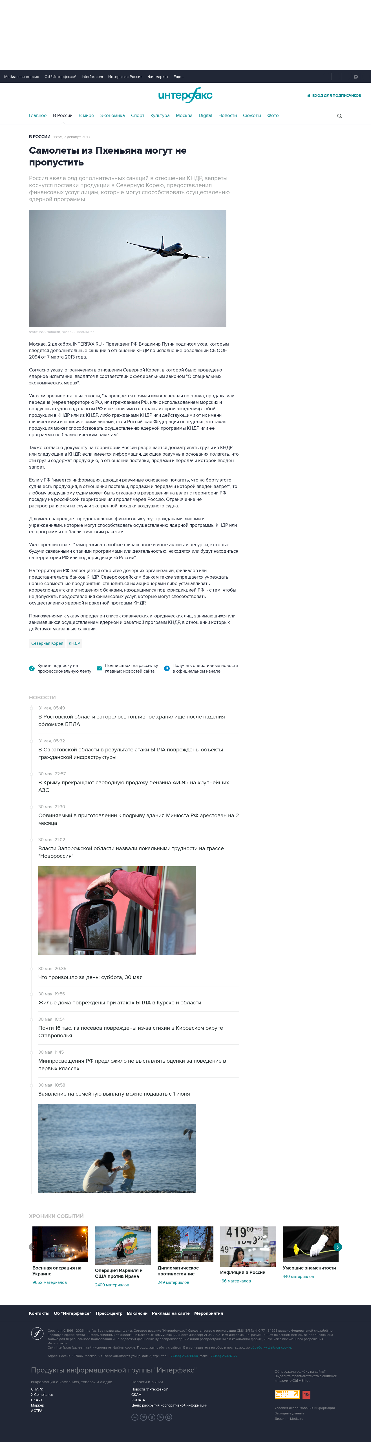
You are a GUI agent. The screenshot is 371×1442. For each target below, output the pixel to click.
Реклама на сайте (171, 1313)
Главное (38, 115)
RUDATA (138, 1400)
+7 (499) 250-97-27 (223, 1356)
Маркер (37, 1405)
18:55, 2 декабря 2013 (72, 137)
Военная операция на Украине (56, 1271)
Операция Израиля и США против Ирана (119, 1273)
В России (62, 115)
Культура (160, 115)
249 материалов (173, 1282)
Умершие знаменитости (309, 1268)
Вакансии (137, 1313)
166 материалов (235, 1281)
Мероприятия (208, 1313)
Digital (205, 115)
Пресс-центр (109, 1313)
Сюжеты (252, 115)
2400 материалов (112, 1285)
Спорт (137, 115)
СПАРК (37, 1389)
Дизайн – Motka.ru (289, 1419)
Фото (273, 115)
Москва (184, 115)
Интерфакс (185, 95)
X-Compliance (42, 1394)
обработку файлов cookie (271, 1347)
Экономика (112, 115)
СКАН (136, 1394)
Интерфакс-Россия (125, 76)
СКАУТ (37, 1400)
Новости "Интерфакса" (149, 1389)
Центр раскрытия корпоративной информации (169, 1405)
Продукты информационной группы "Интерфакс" (114, 1370)
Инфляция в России (243, 1272)
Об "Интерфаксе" (60, 76)
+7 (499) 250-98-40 (183, 1356)
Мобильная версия (21, 76)
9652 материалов (49, 1282)
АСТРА (37, 1411)
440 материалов (298, 1276)
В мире (86, 115)
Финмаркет (158, 76)
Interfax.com (92, 76)
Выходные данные (289, 1413)
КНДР (74, 643)
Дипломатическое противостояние (178, 1271)
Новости (227, 115)
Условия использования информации (305, 1408)
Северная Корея (47, 643)
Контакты (39, 1313)
